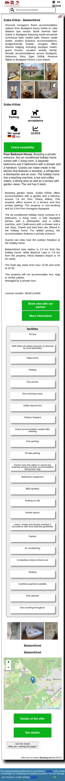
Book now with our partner (40, 305)
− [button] (8, 667)
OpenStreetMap (53, 708)
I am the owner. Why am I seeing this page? (22, 745)
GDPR (34, 777)
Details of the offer (32, 718)
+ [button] (8, 662)
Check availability (22, 147)
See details (32, 732)
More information (40, 315)
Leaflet (41, 708)
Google (49, 771)
